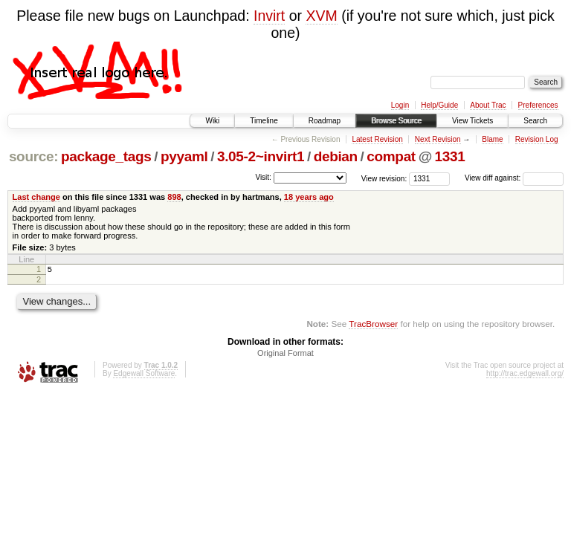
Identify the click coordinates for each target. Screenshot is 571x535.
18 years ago (309, 196)
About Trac (488, 105)
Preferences (538, 105)
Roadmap (325, 121)
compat (391, 156)
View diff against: (514, 178)
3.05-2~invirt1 (260, 156)
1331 (450, 156)
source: (33, 156)
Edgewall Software (144, 376)
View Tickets (472, 121)
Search (535, 121)
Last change (36, 196)
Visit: (263, 177)
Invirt (269, 15)
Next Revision (438, 139)
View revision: (384, 178)
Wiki (212, 121)
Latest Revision (377, 139)
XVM (321, 15)
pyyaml (184, 156)
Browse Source (396, 121)
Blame (492, 139)
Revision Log (536, 139)
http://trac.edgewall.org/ (525, 376)
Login (400, 105)
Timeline (263, 121)
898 (174, 196)
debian (336, 156)
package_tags (106, 156)
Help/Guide (439, 105)
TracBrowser (373, 326)
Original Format (285, 355)
